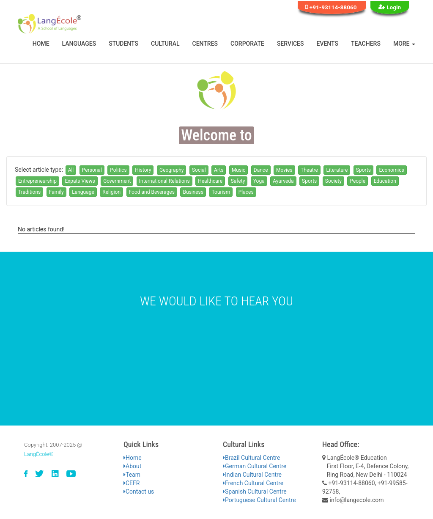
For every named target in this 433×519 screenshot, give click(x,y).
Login (390, 6)
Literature (337, 170)
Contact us (138, 491)
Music (238, 170)
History (143, 170)
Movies (284, 170)
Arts (218, 170)
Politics (118, 170)
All (71, 170)
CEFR (131, 483)
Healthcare (210, 181)
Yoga (259, 181)
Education (385, 181)
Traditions (29, 192)
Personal (92, 170)
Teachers (366, 43)
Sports (363, 170)
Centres (205, 43)
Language (83, 192)
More (404, 43)
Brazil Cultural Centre (251, 457)
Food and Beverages (152, 192)
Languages (79, 43)
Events (328, 43)
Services (290, 43)
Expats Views (80, 181)
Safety (238, 181)
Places (246, 192)
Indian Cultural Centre (252, 474)
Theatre (309, 170)
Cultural (165, 43)
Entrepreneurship (37, 181)
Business (193, 192)
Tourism (220, 192)
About (132, 466)
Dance (261, 170)
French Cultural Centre (253, 483)
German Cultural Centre (254, 466)
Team (131, 474)
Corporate (247, 43)
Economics (391, 170)
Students (123, 43)
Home (41, 43)
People (357, 181)
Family (56, 192)
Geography (171, 170)
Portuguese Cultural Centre (259, 500)
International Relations (164, 181)
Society (333, 181)
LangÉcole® (39, 454)
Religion (111, 192)
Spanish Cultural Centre (255, 491)
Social (199, 170)
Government (117, 181)
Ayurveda (283, 181)
